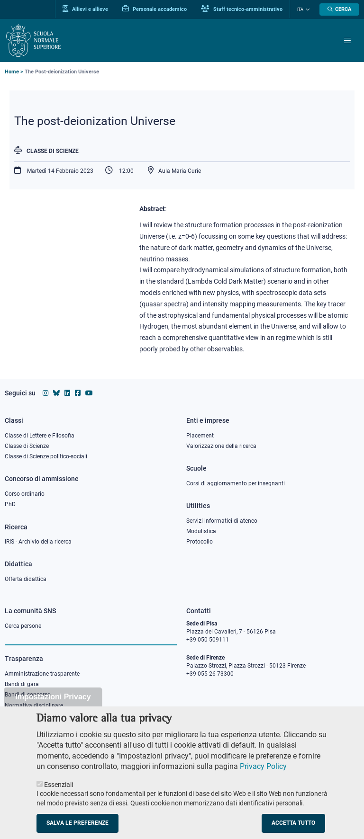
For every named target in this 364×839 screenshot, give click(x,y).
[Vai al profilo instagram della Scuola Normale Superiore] (45, 393)
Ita (300, 9)
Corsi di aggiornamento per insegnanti (235, 483)
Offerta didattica (25, 579)
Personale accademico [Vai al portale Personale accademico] (154, 9)
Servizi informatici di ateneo (221, 521)
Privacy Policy (263, 777)
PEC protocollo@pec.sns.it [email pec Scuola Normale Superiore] (224, 713)
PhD (10, 504)
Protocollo (199, 541)
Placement (200, 435)
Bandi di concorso (28, 694)
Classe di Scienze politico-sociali (46, 456)
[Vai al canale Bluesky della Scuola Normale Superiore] (56, 393)
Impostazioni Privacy (53, 708)
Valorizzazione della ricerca (221, 446)
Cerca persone (23, 626)
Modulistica (201, 531)
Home (12, 72)
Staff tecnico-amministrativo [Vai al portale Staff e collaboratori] (241, 9)
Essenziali (58, 795)
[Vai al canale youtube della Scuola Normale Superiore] (89, 393)
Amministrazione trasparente (42, 673)
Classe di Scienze (53, 151)
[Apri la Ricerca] (339, 9)
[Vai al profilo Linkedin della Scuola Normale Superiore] (67, 393)
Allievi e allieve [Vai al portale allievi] (85, 9)
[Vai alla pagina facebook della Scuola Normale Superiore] (78, 393)
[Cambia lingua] (306, 9)
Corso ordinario (25, 494)
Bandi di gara (22, 684)
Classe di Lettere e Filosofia (39, 435)
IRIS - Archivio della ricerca (38, 541)
